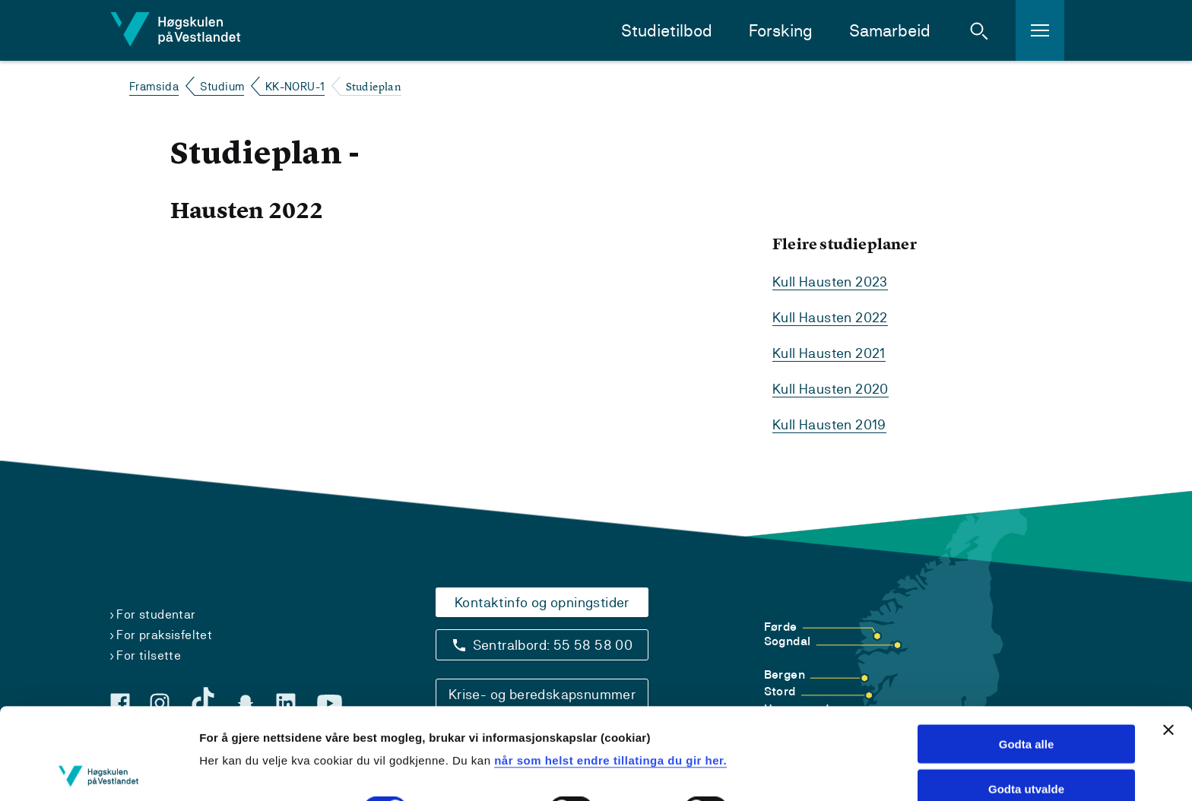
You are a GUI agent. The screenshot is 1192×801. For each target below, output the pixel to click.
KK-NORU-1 (295, 86)
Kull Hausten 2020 (830, 389)
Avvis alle (1026, 742)
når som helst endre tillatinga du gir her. (610, 669)
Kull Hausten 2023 (830, 282)
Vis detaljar (230, 771)
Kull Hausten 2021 (829, 353)
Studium (222, 86)
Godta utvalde (1026, 697)
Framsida (154, 86)
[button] (979, 30)
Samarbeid (889, 30)
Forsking (781, 30)
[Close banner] (1168, 638)
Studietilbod (666, 30)
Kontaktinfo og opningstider (542, 602)
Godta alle (1026, 652)
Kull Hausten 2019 (829, 424)
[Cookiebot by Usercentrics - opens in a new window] (98, 771)
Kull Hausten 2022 (830, 317)
